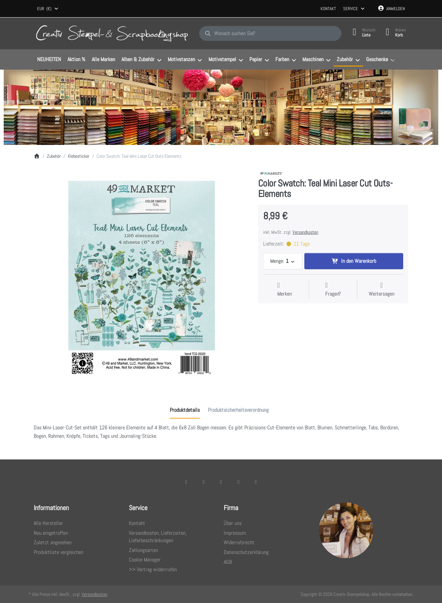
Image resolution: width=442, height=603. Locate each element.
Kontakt (328, 8)
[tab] (185, 410)
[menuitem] (49, 60)
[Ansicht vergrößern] (141, 277)
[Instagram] (221, 481)
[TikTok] (238, 481)
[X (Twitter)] (203, 481)
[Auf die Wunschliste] (284, 290)
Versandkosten (305, 232)
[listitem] (141, 277)
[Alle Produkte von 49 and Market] (271, 173)
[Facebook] (186, 481)
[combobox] (48, 8)
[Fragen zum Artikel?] (333, 290)
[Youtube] (255, 481)
